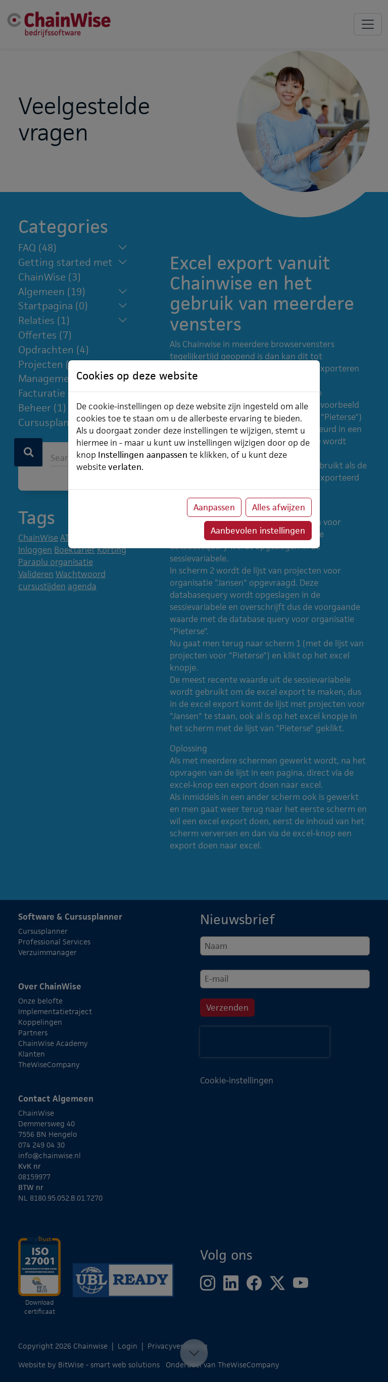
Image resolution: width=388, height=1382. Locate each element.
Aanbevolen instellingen (258, 530)
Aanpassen (214, 507)
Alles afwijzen (278, 507)
